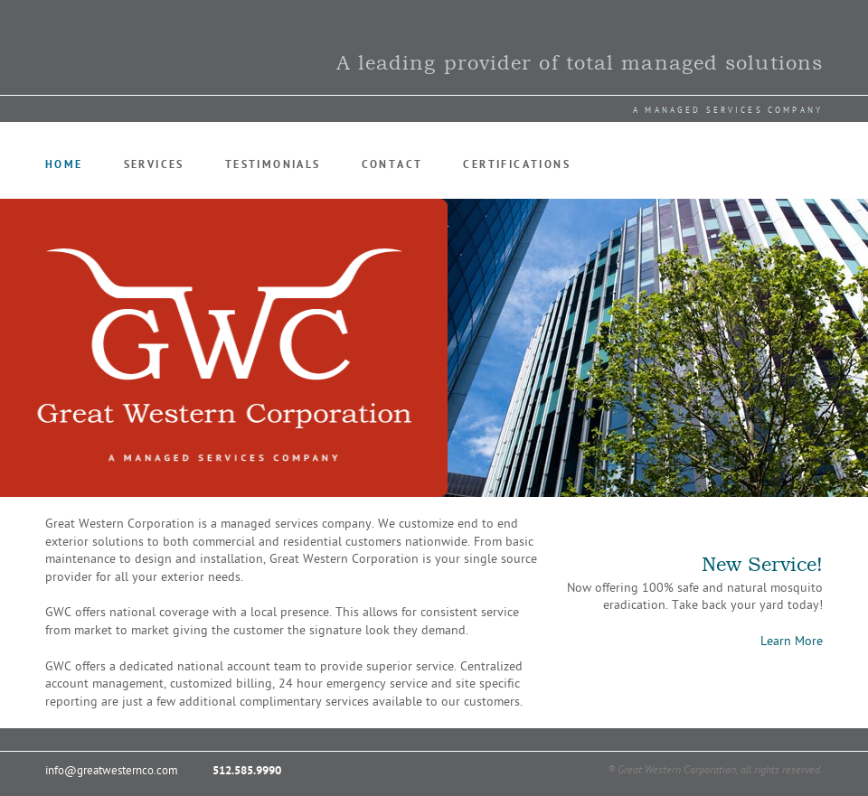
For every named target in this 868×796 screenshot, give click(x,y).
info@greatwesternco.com (111, 770)
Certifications (517, 164)
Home (64, 164)
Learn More (791, 641)
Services (154, 164)
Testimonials (273, 164)
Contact (392, 164)
